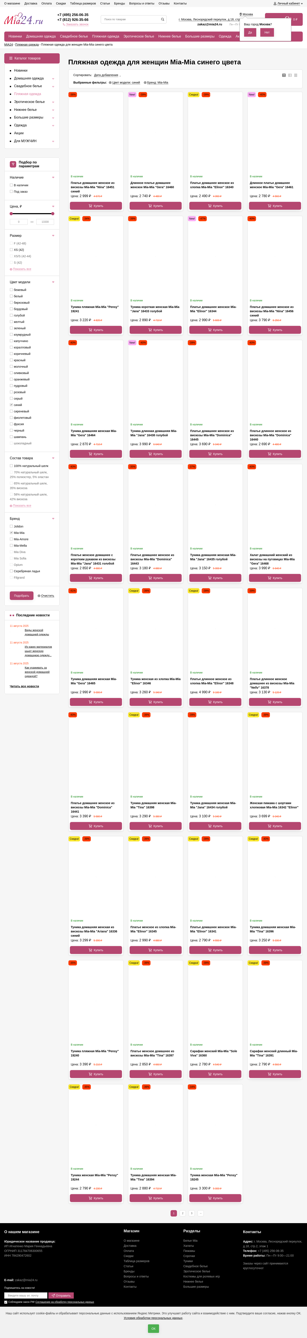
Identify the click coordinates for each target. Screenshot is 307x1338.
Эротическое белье (196, 1271)
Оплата (129, 1251)
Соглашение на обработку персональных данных (64, 1301)
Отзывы (129, 1281)
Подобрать (21, 595)
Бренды (129, 1271)
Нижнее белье (193, 1281)
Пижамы (189, 1251)
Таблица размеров (136, 1261)
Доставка (130, 1245)
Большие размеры (196, 1286)
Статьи (128, 1266)
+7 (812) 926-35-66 (72, 20)
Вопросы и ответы (136, 1276)
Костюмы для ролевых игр (201, 1276)
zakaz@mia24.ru (210, 24)
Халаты (188, 1245)
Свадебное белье (195, 1266)
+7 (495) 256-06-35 (72, 15)
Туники (188, 1261)
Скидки (128, 1256)
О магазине (131, 1240)
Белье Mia (190, 1240)
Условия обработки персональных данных (153, 1318)
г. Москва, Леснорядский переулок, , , (216, 19)
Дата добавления (106, 75)
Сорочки (189, 1256)
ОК (153, 1328)
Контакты (130, 1286)
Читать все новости (24, 686)
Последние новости (33, 615)
